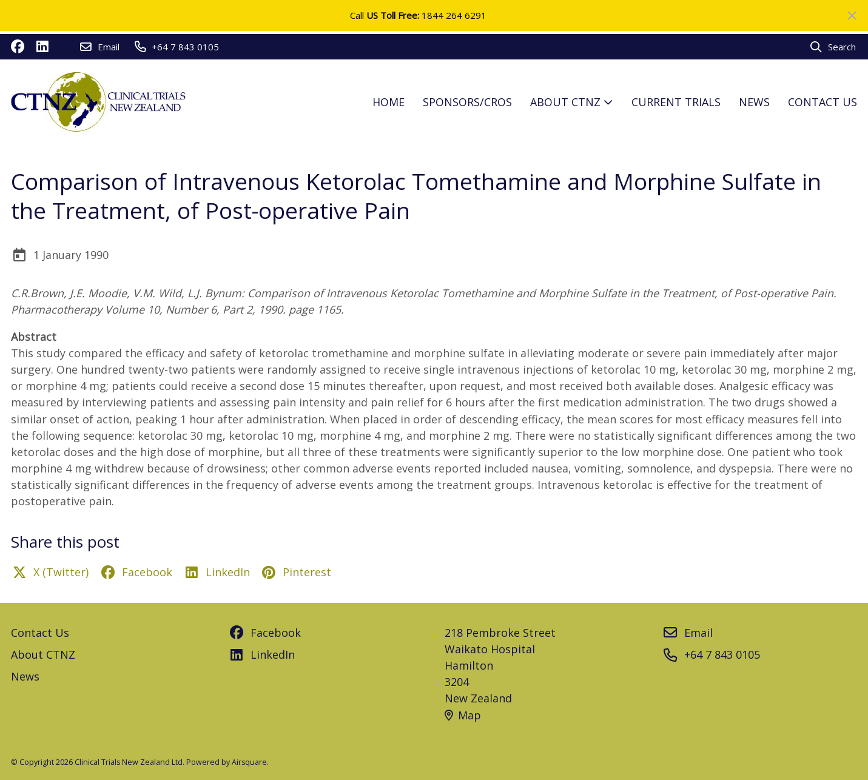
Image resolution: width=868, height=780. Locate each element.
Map (463, 715)
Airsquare (249, 762)
